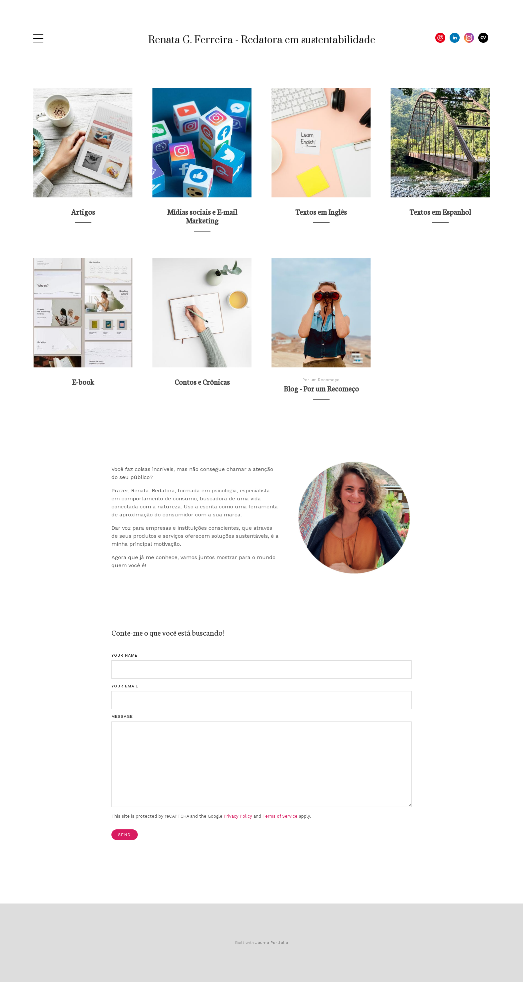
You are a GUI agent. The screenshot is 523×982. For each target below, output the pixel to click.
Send (124, 835)
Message (122, 716)
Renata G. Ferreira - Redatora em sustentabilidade (261, 40)
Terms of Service (280, 816)
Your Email (124, 686)
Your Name (124, 655)
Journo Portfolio (271, 942)
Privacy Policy (238, 816)
